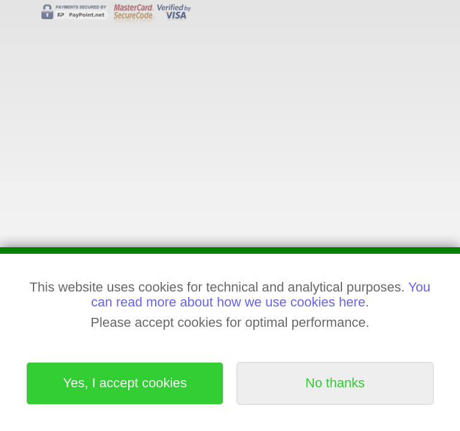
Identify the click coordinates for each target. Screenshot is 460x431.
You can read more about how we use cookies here (261, 294)
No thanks (335, 382)
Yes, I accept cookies (125, 382)
